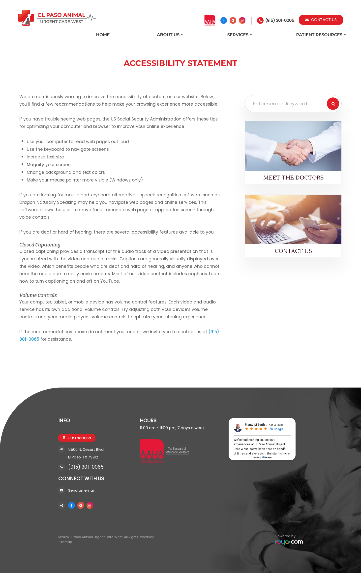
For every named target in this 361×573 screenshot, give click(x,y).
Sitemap (65, 542)
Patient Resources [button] (319, 34)
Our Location (79, 437)
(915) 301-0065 (279, 20)
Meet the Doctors (293, 177)
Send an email (81, 490)
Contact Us (321, 20)
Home (103, 34)
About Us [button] (168, 34)
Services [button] (237, 34)
